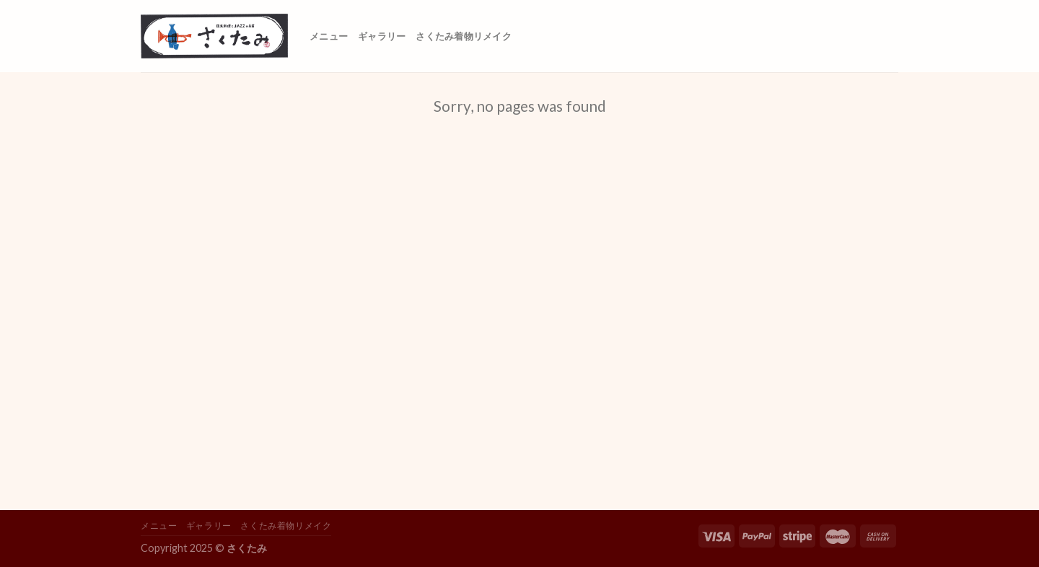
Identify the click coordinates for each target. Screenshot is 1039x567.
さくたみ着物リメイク (464, 36)
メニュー (329, 36)
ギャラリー (381, 36)
